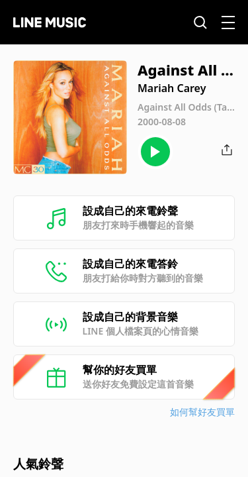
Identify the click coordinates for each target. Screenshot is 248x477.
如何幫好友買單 (202, 411)
